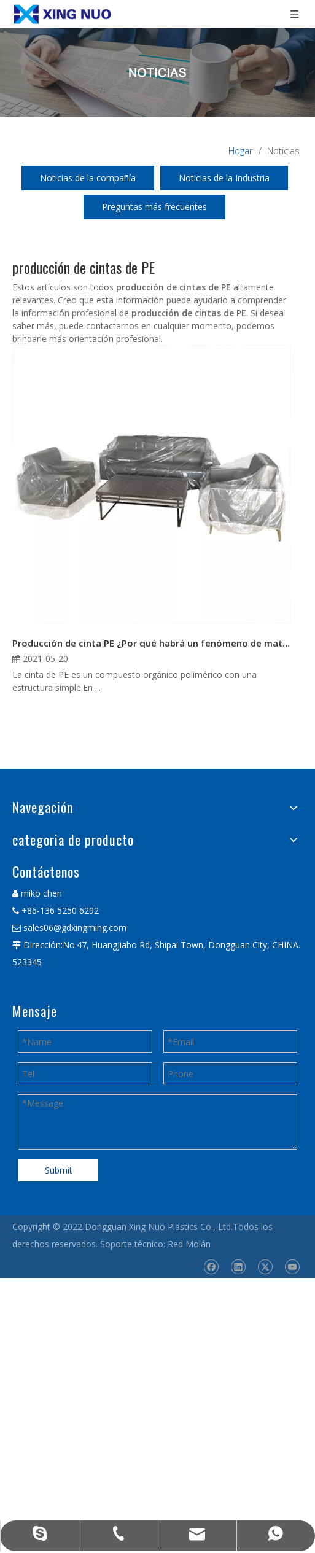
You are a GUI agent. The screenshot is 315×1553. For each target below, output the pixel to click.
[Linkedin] (238, 1267)
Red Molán (189, 1244)
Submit (58, 1170)
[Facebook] (211, 1267)
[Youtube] (292, 1267)
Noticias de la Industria (224, 178)
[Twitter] (265, 1267)
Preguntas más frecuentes (154, 206)
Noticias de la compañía (88, 178)
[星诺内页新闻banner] (157, 72)
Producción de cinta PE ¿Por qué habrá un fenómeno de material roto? (151, 643)
